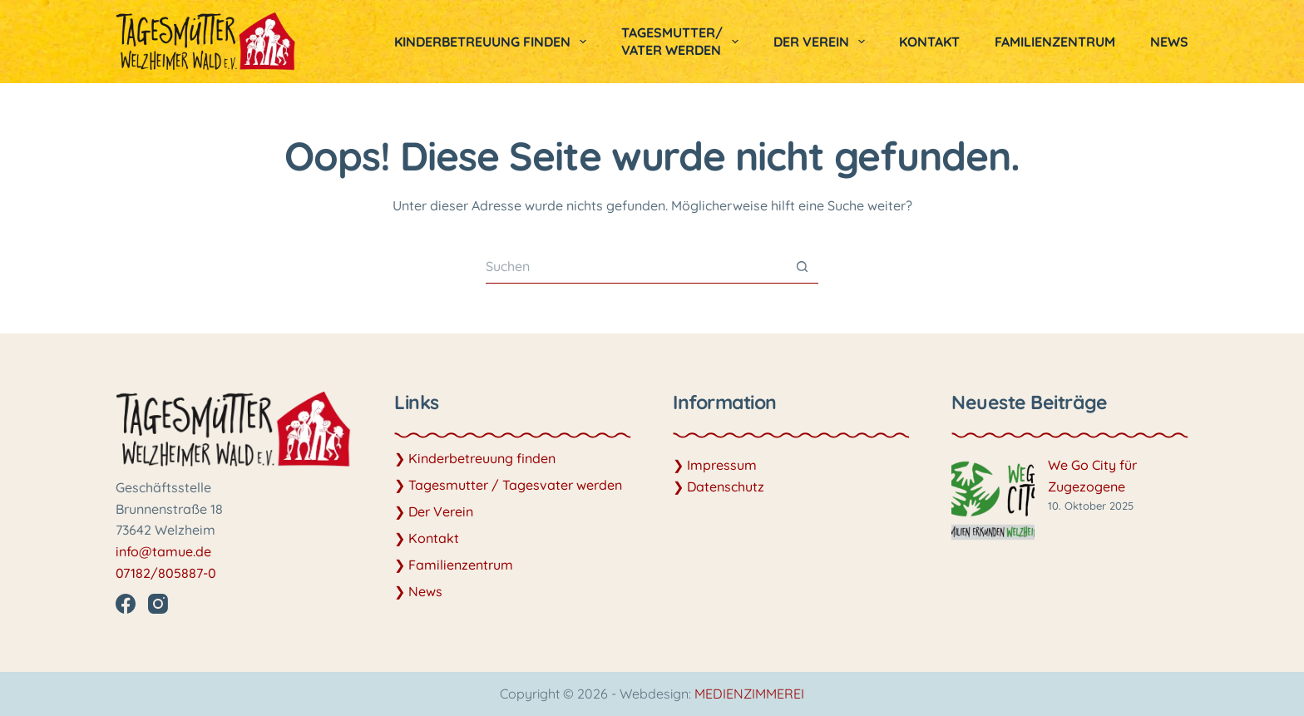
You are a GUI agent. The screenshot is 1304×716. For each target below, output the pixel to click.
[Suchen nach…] (635, 267)
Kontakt (929, 41)
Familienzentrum (1055, 41)
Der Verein (822, 42)
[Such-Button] (801, 267)
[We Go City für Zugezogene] (993, 500)
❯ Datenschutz (718, 486)
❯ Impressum (715, 465)
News (1169, 41)
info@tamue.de (163, 551)
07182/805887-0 (166, 573)
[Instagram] (158, 604)
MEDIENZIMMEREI (749, 693)
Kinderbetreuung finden (493, 42)
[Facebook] (126, 604)
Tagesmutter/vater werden (683, 41)
